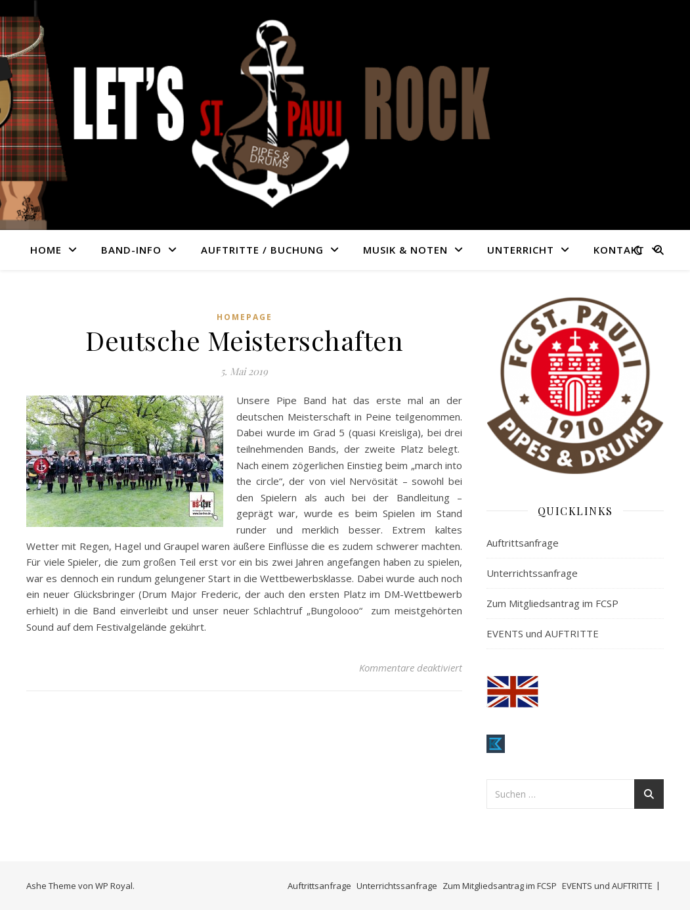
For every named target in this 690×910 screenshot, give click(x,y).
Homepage (244, 317)
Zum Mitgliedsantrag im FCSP (552, 603)
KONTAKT (619, 249)
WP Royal (114, 886)
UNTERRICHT (520, 249)
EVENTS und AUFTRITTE (542, 633)
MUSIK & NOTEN (405, 249)
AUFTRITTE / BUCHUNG (262, 249)
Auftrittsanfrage (522, 542)
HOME (46, 249)
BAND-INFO (131, 249)
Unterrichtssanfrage (532, 573)
